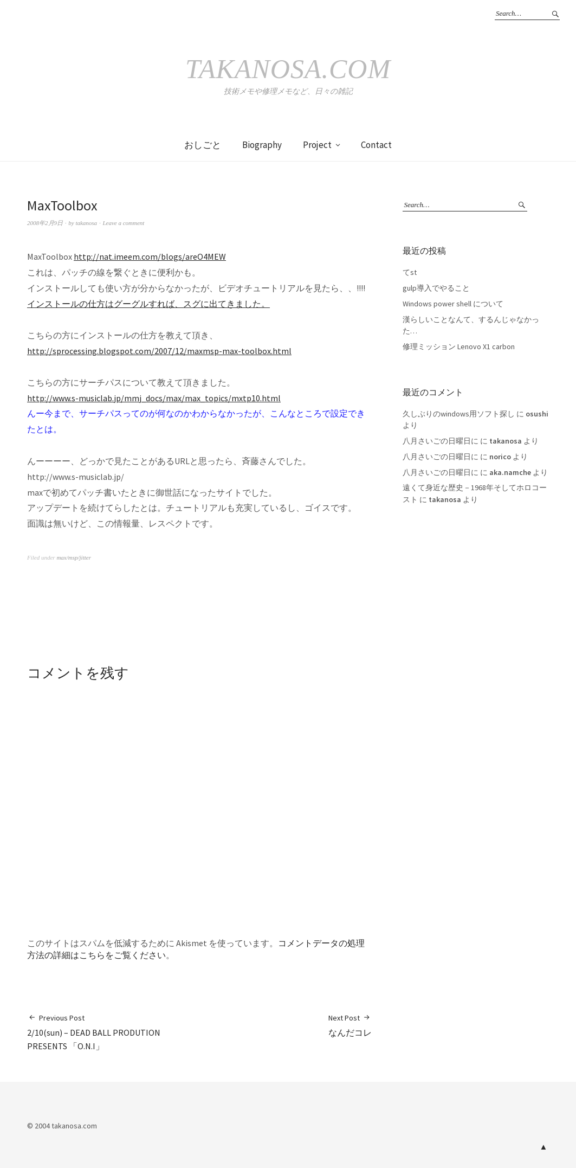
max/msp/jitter (73, 557)
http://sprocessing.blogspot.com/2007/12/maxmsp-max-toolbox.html (159, 350)
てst (410, 272)
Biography (262, 145)
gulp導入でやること (436, 288)
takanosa (86, 223)
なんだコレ (350, 1025)
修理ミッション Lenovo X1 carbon (459, 346)
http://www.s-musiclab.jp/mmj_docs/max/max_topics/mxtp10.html (154, 398)
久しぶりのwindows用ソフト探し (459, 414)
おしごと (202, 145)
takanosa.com (288, 69)
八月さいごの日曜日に (440, 441)
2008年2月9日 (45, 223)
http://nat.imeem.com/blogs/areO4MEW (150, 256)
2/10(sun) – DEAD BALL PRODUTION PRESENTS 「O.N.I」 (113, 1031)
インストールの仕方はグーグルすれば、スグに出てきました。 (148, 303)
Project (317, 145)
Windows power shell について (453, 304)
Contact (376, 145)
